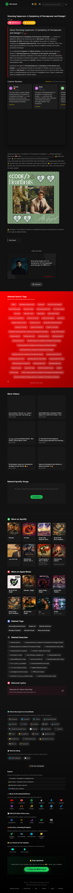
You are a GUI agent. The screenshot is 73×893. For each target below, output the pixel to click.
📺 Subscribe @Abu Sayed (36, 869)
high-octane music (53, 313)
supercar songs (16, 368)
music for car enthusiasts (16, 318)
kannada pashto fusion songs (55, 659)
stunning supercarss (39, 363)
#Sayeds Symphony (45, 626)
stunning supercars (18, 340)
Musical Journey (14, 888)
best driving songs (15, 309)
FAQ (36, 888)
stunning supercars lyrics (53, 354)
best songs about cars (43, 309)
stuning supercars (43, 336)
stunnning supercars (54, 363)
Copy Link (37, 284)
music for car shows (48, 318)
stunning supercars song (56, 358)
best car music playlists (54, 304)
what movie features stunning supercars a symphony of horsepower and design (37, 377)
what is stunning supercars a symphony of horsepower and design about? (42, 372)
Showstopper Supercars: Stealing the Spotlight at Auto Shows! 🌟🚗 (20, 465)
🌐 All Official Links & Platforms (16, 788)
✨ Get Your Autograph (36, 766)
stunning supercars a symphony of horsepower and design (44, 340)
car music (17, 313)
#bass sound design (44, 630)
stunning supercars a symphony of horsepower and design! (36, 349)
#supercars (32, 626)
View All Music (36, 497)
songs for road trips (52, 327)
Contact (44, 888)
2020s (13, 304)
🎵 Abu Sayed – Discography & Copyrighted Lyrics (21, 778)
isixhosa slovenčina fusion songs (46, 676)
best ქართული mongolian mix (34, 655)
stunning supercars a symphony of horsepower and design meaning (36, 345)
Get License (29, 23)
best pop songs (28, 309)
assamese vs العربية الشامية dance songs (21, 676)
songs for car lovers (20, 327)
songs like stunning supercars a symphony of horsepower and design (28, 331)
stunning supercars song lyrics (21, 363)
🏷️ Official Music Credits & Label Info (17, 785)
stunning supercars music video (36, 358)
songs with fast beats (58, 331)
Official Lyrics (14, 23)
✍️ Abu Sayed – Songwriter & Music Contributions (21, 782)
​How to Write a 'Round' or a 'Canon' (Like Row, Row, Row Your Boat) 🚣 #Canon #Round (20, 414)
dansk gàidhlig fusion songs (17, 659)
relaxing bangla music (53, 655)
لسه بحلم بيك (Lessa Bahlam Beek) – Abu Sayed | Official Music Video (21, 439)
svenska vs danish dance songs (40, 650)
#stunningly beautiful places (17, 626)
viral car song (14, 372)
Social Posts (27, 888)
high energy (41, 313)
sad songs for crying (15, 655)
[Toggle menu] (39, 4)
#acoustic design (29, 630)
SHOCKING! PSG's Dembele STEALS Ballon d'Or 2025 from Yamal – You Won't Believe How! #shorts (50, 414)
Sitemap (60, 888)
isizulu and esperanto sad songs (39, 663)
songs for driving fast (36, 327)
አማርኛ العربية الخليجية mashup (17, 663)
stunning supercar (57, 336)
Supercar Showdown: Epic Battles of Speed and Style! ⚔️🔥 (50, 465)
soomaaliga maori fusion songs (18, 671)
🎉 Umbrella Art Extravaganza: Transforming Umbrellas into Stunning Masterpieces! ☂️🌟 (51, 439)
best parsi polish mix (35, 659)
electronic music (28, 313)
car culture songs (58, 309)
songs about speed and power (52, 322)
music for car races (33, 318)
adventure (41, 304)
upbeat (59, 368)
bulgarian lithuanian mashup (38, 667)
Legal (52, 888)
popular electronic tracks (19, 322)
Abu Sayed (11, 4)
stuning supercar (15, 336)
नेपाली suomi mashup (37, 671)
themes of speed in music (45, 368)
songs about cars (35, 322)
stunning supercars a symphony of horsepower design (28, 354)
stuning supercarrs (29, 336)
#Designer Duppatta (15, 630)
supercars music (29, 368)
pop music (61, 318)
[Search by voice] (66, 4)
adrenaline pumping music (27, 304)
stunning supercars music (17, 358)
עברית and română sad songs (17, 667)
